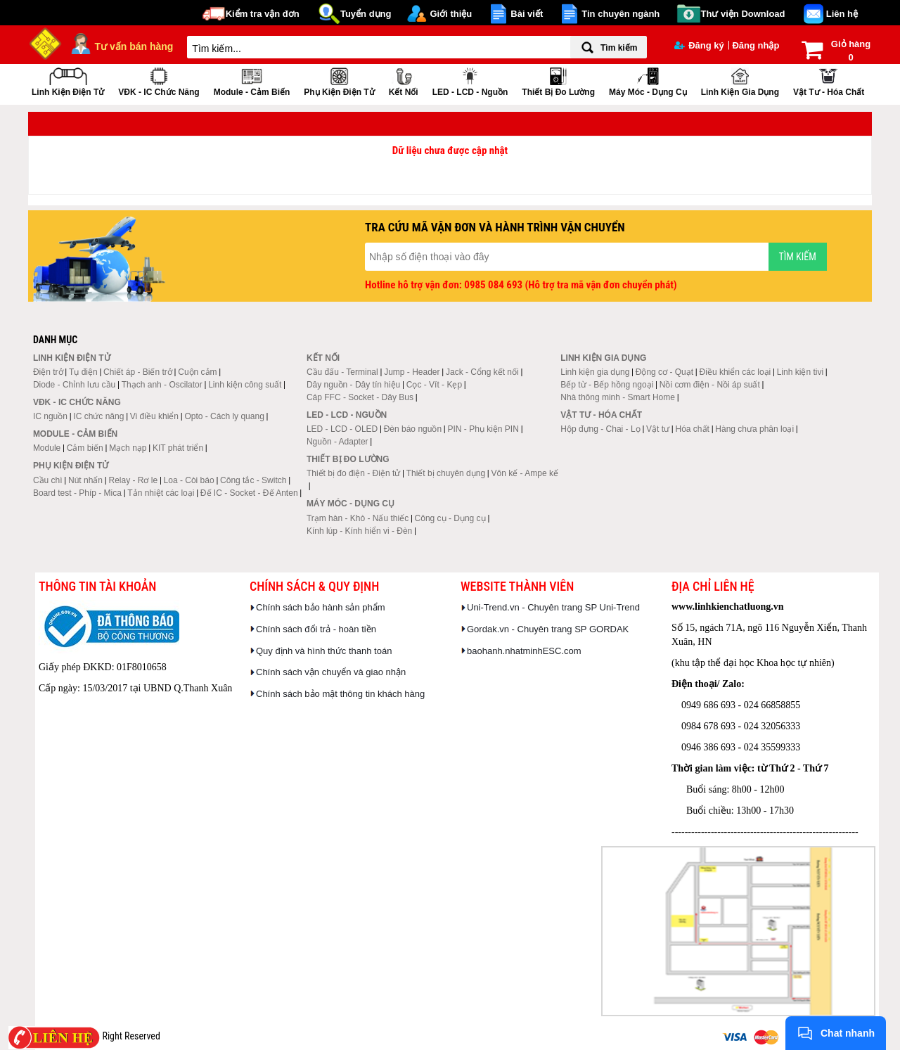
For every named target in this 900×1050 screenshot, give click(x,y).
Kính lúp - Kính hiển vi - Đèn (359, 531)
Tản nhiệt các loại (160, 493)
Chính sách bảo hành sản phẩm (320, 607)
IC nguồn (50, 416)
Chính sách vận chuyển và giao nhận (331, 672)
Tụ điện (83, 372)
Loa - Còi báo (189, 480)
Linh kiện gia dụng (740, 80)
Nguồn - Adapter (337, 442)
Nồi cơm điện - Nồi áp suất (710, 385)
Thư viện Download (743, 13)
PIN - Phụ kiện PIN (483, 429)
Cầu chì (48, 480)
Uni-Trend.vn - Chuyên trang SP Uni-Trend (553, 607)
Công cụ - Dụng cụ (450, 518)
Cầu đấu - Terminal (342, 372)
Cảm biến (85, 448)
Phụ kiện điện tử (339, 80)
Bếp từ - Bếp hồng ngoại (606, 385)
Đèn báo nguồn (413, 429)
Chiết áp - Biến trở (137, 372)
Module (46, 448)
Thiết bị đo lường (558, 80)
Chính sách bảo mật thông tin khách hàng (340, 694)
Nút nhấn (85, 480)
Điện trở (48, 372)
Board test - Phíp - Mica (77, 493)
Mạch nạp (127, 448)
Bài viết (526, 13)
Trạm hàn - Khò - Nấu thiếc (358, 518)
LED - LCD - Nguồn (470, 80)
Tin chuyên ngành (620, 13)
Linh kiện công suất (244, 385)
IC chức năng (98, 416)
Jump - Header (411, 372)
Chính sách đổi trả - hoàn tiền (316, 629)
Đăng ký (699, 45)
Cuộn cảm (197, 372)
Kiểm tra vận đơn (263, 13)
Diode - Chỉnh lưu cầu (74, 385)
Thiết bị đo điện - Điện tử (353, 473)
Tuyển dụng (366, 13)
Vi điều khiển (154, 416)
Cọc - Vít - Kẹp (434, 385)
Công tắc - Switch (253, 480)
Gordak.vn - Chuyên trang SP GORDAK (548, 629)
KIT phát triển (178, 448)
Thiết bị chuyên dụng (445, 473)
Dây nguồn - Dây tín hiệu (353, 385)
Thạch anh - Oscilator (162, 385)
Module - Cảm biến (252, 80)
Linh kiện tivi (800, 372)
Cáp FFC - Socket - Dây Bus (360, 397)
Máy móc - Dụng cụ (648, 80)
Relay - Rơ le (133, 480)
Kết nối (403, 80)
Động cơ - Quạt (664, 372)
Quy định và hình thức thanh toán (324, 651)
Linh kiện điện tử (68, 80)
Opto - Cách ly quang (224, 416)
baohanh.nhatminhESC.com (524, 651)
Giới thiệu (451, 13)
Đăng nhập (755, 45)
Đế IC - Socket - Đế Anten (249, 493)
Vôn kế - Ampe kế (524, 473)
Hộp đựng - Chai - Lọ (600, 429)
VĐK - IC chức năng (158, 80)
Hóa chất (692, 429)
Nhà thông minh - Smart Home (617, 397)
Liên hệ (842, 13)
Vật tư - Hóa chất (828, 80)
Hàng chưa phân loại (754, 429)
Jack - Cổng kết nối (482, 372)
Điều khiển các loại (735, 372)
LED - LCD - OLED (342, 429)
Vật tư (657, 429)
